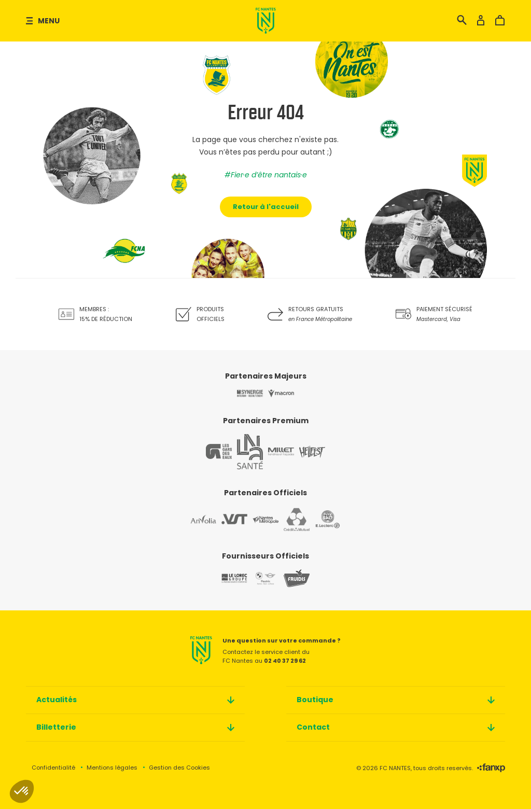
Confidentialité (53, 767)
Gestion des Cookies (179, 767)
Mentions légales (112, 767)
